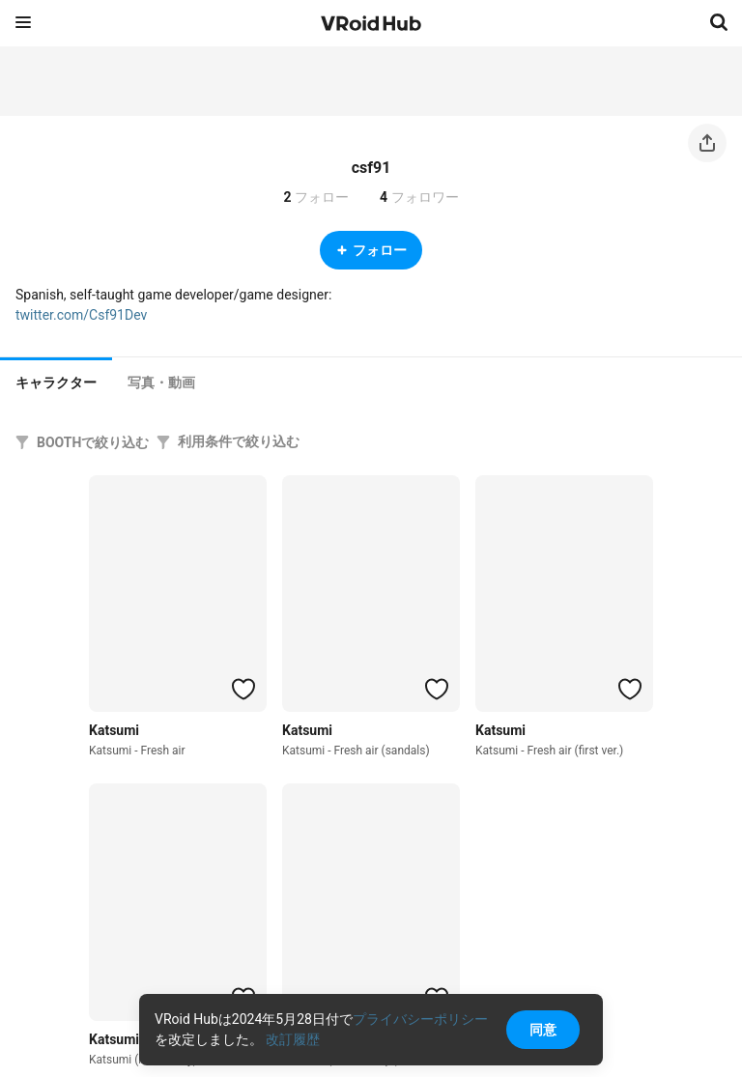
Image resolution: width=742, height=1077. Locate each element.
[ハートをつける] (243, 688)
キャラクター (56, 382)
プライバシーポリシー (420, 1019)
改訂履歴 (293, 1039)
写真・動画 (161, 382)
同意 (542, 1029)
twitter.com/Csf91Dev (81, 315)
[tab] (56, 380)
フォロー (371, 250)
